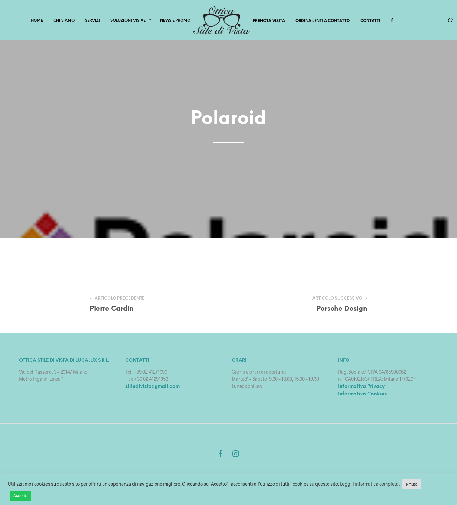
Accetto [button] (20, 495)
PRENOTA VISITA (269, 21)
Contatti (370, 21)
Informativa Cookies (362, 395)
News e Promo (175, 21)
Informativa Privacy (361, 387)
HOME (37, 21)
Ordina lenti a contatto (322, 21)
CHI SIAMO (64, 21)
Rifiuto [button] (411, 484)
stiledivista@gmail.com (152, 387)
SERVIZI (92, 21)
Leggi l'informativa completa (369, 484)
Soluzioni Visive (128, 21)
